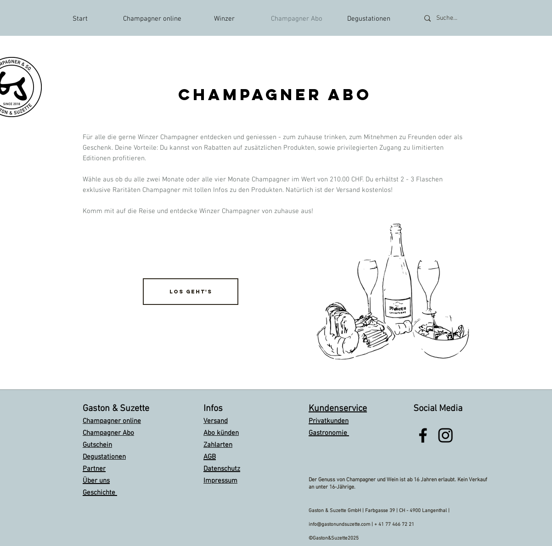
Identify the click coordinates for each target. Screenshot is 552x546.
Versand (215, 421)
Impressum (220, 481)
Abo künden (221, 433)
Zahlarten (217, 445)
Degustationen (104, 457)
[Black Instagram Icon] (445, 435)
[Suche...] (459, 18)
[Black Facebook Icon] (423, 435)
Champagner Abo (108, 433)
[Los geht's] (190, 291)
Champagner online (112, 421)
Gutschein (97, 445)
